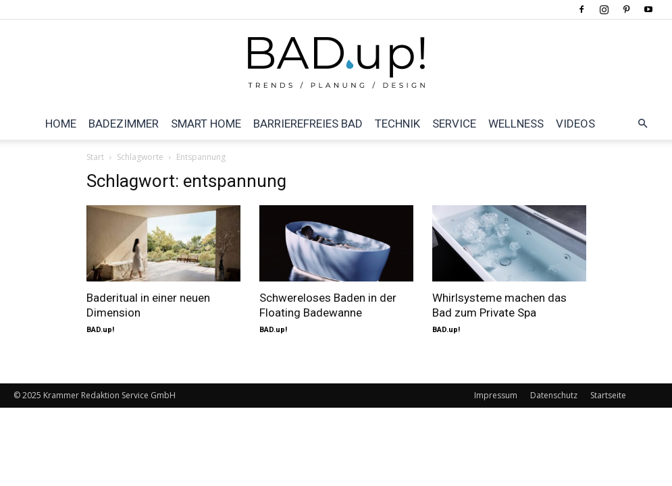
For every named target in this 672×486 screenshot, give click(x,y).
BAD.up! (100, 329)
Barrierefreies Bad (308, 123)
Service (454, 123)
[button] (642, 123)
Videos (575, 123)
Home (60, 123)
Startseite (608, 395)
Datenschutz (553, 395)
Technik (397, 123)
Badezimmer (123, 123)
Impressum (495, 395)
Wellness (516, 123)
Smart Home (206, 123)
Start (95, 157)
